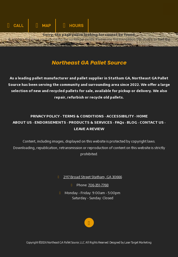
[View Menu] (169, 9)
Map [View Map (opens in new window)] (42, 25)
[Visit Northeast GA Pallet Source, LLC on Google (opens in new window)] (89, 222)
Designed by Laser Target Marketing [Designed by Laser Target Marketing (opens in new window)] (130, 242)
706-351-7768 (98, 185)
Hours (72, 25)
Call (14, 25)
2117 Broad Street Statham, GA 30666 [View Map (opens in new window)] (92, 177)
